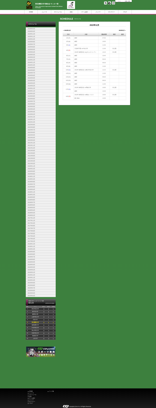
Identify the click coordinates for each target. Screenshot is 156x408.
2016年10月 (31, 249)
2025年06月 (31, 47)
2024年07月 (31, 73)
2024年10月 (31, 65)
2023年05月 (31, 106)
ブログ (125, 12)
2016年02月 (31, 270)
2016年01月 (31, 272)
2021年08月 (31, 153)
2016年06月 (31, 259)
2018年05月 (31, 207)
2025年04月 (31, 52)
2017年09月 (31, 225)
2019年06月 (31, 187)
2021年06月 (31, 156)
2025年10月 (31, 39)
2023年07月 (31, 101)
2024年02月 (31, 86)
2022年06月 (31, 132)
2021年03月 (31, 163)
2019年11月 (31, 176)
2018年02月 (31, 215)
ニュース (44, 12)
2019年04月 (31, 189)
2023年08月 (31, 98)
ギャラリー (111, 12)
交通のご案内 (127, 1)
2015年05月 (31, 293)
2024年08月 (31, 70)
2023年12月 (31, 88)
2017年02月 (31, 241)
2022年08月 (31, 127)
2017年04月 (31, 236)
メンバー (98, 12)
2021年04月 (31, 161)
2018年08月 (31, 200)
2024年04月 (31, 80)
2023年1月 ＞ (122, 30)
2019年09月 (31, 181)
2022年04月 (31, 137)
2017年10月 (31, 223)
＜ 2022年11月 (67, 30)
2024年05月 (31, 78)
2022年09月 (31, 124)
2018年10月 (31, 194)
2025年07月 (31, 44)
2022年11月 (31, 119)
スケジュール (58, 12)
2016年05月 (31, 262)
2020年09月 (31, 171)
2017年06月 (31, 231)
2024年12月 (31, 60)
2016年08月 (31, 254)
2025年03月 (31, 54)
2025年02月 (31, 57)
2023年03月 (31, 111)
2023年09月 (31, 96)
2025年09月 (31, 41)
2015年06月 (31, 290)
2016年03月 (31, 267)
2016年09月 (31, 251)
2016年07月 (31, 257)
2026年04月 (31, 29)
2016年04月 (31, 264)
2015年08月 (31, 285)
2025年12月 (31, 34)
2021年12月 (31, 143)
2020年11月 (31, 166)
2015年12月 (31, 275)
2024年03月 (31, 83)
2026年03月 (31, 31)
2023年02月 (31, 114)
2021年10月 (31, 148)
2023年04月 (31, 109)
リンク (119, 1)
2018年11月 (31, 192)
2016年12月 (31, 244)
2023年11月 (31, 91)
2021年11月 (31, 145)
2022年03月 (31, 140)
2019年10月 (31, 179)
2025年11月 (31, 36)
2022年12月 (31, 117)
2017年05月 (31, 233)
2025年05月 (31, 49)
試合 (71, 12)
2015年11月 (31, 277)
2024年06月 (31, 75)
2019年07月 (31, 184)
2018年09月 (31, 197)
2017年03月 (31, 238)
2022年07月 (31, 130)
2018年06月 (31, 205)
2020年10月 (31, 168)
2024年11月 (31, 62)
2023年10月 (31, 93)
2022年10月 (31, 122)
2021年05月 (31, 158)
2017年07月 (31, 228)
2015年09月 (31, 282)
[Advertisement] (41, 372)
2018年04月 (31, 210)
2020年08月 (31, 174)
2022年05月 (31, 135)
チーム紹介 (84, 12)
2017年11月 (31, 220)
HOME (31, 12)
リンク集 (51, 391)
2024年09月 (31, 67)
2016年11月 (31, 246)
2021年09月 (31, 150)
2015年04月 (31, 295)
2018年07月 (31, 202)
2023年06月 (31, 104)
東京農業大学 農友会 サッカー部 (46, 4)
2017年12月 (31, 218)
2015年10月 (31, 280)
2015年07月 (31, 288)
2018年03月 (31, 213)
